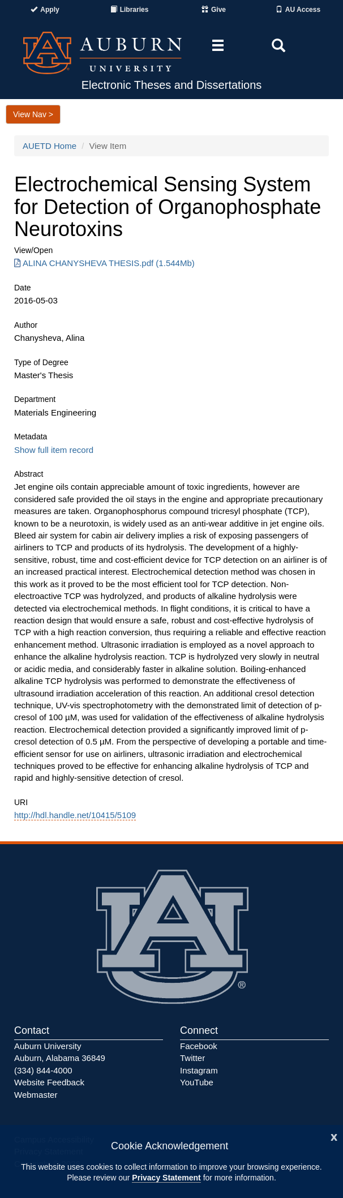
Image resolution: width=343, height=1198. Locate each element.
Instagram (199, 1070)
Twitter (192, 1058)
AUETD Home (49, 146)
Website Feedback (49, 1082)
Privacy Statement (166, 1177)
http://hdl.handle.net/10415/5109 (75, 815)
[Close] (334, 1136)
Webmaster (35, 1094)
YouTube (196, 1082)
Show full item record (53, 450)
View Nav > (33, 114)
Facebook (198, 1046)
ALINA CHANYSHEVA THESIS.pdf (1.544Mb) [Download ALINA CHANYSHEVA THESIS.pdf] (104, 263)
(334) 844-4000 (43, 1070)
